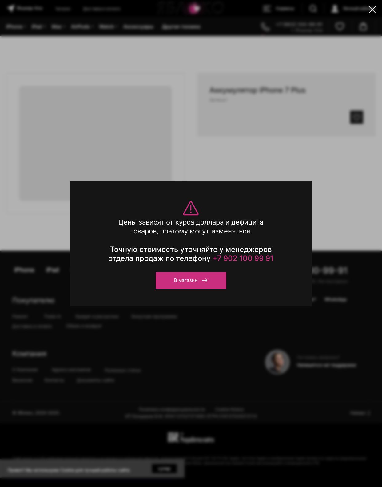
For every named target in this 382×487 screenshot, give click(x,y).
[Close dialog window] (372, 9)
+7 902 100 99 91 (243, 258)
